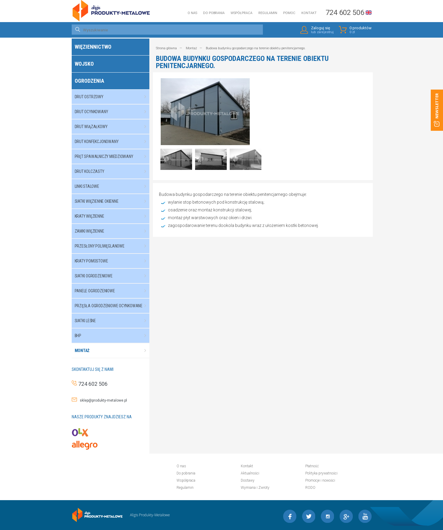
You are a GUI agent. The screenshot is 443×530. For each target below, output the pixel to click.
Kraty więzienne (113, 216)
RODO (310, 488)
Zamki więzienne (113, 231)
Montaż (113, 350)
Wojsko (84, 64)
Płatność (312, 466)
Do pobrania (214, 13)
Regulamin (267, 13)
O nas (192, 13)
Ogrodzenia (89, 81)
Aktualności (250, 473)
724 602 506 (345, 12)
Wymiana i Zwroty (255, 488)
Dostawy (248, 480)
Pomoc (289, 13)
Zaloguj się (322, 30)
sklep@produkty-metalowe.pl (102, 400)
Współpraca (241, 13)
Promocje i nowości (320, 480)
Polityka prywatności (321, 473)
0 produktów (361, 30)
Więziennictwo (93, 47)
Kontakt (309, 13)
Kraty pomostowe (113, 261)
